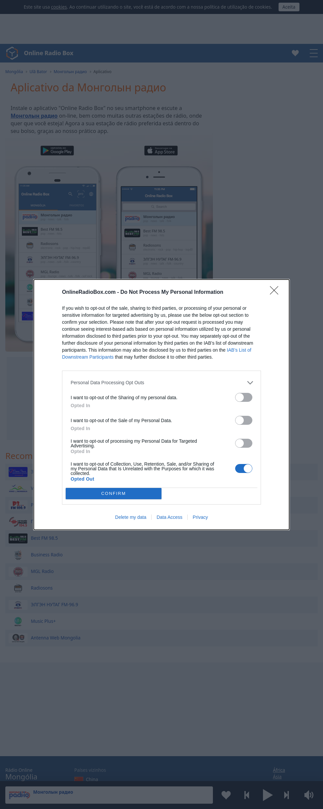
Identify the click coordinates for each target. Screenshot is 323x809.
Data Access (169, 517)
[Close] (276, 292)
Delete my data (130, 517)
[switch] (243, 397)
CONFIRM (113, 493)
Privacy (200, 517)
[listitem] (161, 382)
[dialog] (161, 405)
